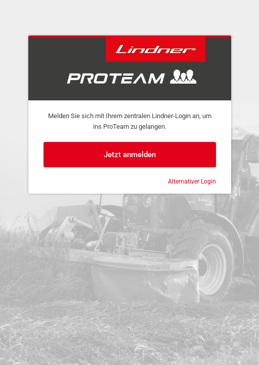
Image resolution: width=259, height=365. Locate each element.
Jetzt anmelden (130, 154)
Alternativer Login (192, 181)
